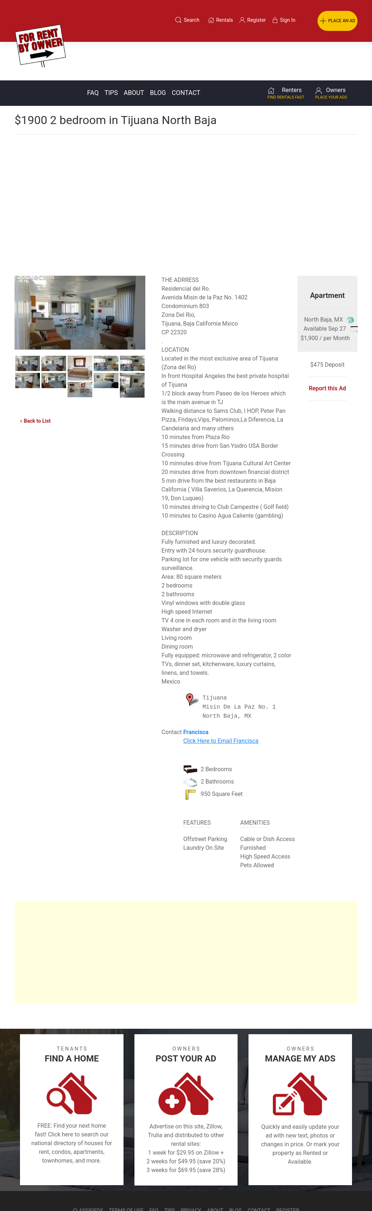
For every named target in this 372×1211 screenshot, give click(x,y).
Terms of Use (126, 1172)
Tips (111, 54)
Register (287, 1172)
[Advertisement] (186, 154)
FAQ (93, 54)
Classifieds (88, 1172)
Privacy (191, 1172)
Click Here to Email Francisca (220, 702)
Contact (186, 54)
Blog (158, 54)
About (134, 54)
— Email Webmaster (344, 1191)
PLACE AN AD (337, 21)
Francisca (195, 693)
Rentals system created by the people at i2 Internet (263, 1191)
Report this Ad (327, 349)
